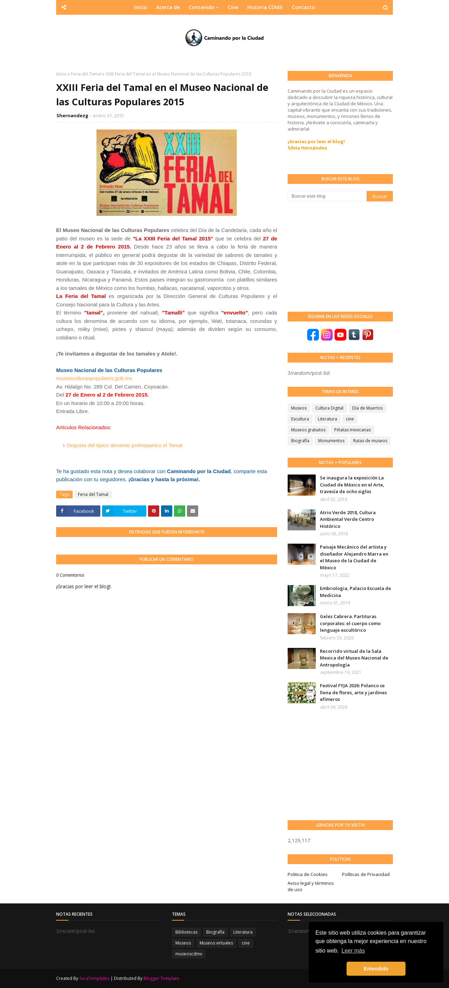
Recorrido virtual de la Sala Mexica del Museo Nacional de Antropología (354, 658)
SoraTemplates (94, 978)
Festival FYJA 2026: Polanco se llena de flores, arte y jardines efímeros (353, 692)
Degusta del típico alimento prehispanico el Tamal (124, 445)
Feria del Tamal (86, 74)
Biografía (300, 441)
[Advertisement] (340, 256)
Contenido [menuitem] (201, 7)
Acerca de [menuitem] (168, 7)
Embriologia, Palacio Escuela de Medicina (355, 591)
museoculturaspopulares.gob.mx (94, 378)
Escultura (300, 419)
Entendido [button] (376, 969)
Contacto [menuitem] (303, 7)
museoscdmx (188, 954)
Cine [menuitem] (233, 7)
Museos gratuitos (308, 430)
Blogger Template (161, 978)
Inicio (61, 74)
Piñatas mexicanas (352, 430)
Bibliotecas (186, 932)
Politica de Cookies (308, 874)
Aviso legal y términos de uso (311, 886)
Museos (299, 408)
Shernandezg (72, 115)
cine (350, 419)
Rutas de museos (370, 441)
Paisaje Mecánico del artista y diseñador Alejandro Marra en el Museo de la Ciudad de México (354, 557)
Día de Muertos (367, 408)
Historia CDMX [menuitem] (265, 7)
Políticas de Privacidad (366, 874)
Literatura (327, 419)
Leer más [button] (353, 951)
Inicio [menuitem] (140, 7)
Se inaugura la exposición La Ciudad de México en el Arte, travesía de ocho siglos (352, 485)
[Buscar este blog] (327, 196)
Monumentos (331, 441)
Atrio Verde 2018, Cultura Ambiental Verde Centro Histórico (348, 519)
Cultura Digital (329, 408)
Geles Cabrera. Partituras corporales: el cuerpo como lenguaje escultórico (350, 623)
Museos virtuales (216, 943)
